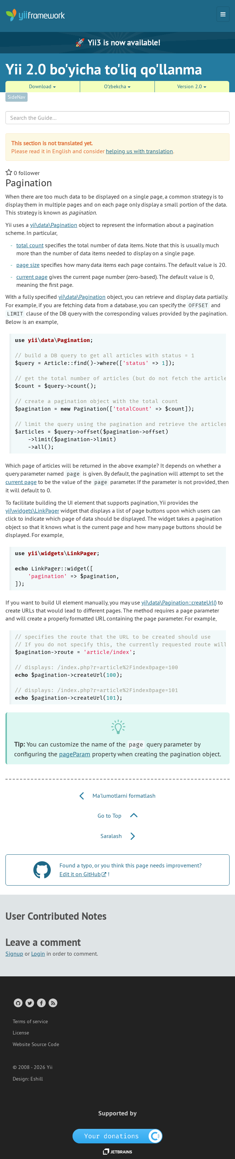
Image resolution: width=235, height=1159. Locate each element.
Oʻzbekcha (117, 86)
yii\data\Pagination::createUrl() (179, 602)
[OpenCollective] (118, 1135)
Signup (14, 953)
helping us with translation (139, 151)
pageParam (74, 754)
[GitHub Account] (17, 1003)
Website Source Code (36, 1044)
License (21, 1032)
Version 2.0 (191, 86)
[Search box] (117, 117)
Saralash (117, 835)
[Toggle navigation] (223, 14)
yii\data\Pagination (53, 224)
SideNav (16, 97)
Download (42, 86)
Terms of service (30, 1021)
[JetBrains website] (117, 1151)
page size (28, 264)
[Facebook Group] (41, 1003)
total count (30, 245)
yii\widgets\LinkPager (32, 510)
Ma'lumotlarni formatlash (117, 795)
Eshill (36, 1078)
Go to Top (117, 815)
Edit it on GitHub (80, 874)
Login (38, 953)
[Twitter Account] (29, 1003)
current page (32, 276)
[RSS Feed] (52, 1003)
